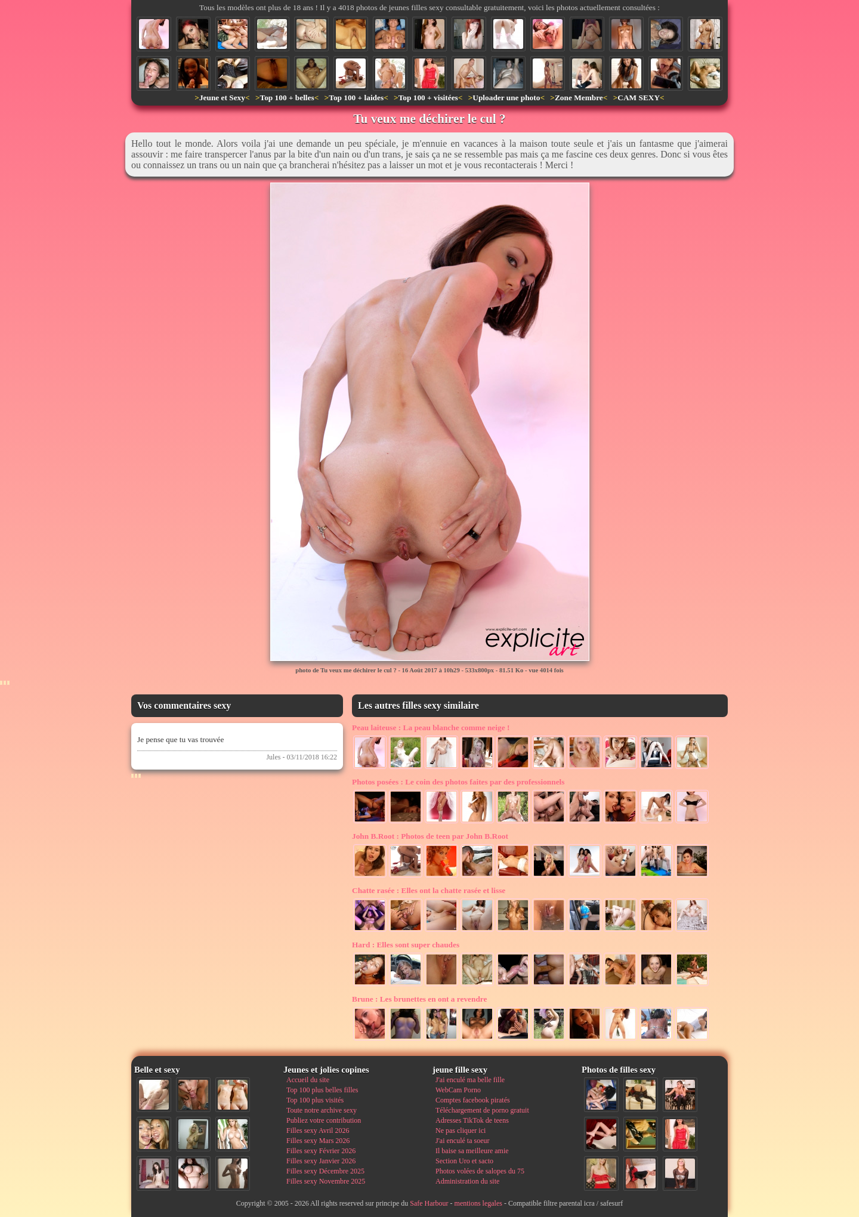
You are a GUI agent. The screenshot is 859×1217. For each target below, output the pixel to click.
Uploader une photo (506, 97)
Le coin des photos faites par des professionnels (458, 781)
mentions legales (478, 1203)
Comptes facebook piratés (472, 1100)
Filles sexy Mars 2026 (318, 1140)
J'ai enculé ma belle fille (470, 1080)
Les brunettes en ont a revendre (419, 998)
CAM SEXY (638, 97)
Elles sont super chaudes (405, 944)
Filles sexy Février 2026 (321, 1151)
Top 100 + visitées (428, 97)
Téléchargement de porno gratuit (482, 1110)
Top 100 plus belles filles (322, 1090)
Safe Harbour (429, 1203)
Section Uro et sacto (464, 1161)
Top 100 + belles (286, 97)
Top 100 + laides (356, 97)
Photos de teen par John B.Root (430, 836)
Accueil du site (307, 1080)
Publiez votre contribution (323, 1120)
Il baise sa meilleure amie (472, 1151)
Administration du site (467, 1181)
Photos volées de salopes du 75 (479, 1171)
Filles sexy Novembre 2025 (325, 1181)
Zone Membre (579, 97)
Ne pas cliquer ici (460, 1130)
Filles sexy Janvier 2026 (321, 1161)
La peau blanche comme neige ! (430, 727)
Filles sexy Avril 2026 (317, 1130)
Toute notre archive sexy (321, 1110)
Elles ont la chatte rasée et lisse (428, 890)
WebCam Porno (458, 1090)
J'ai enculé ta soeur (462, 1140)
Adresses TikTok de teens (472, 1120)
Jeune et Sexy (222, 97)
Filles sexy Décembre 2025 (325, 1171)
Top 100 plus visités (315, 1100)
